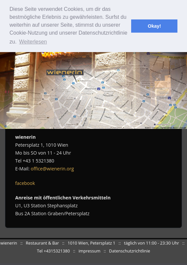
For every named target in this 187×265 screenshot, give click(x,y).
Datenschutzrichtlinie (129, 251)
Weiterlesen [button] (33, 41)
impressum (89, 251)
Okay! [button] (154, 26)
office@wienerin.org (52, 168)
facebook (25, 183)
